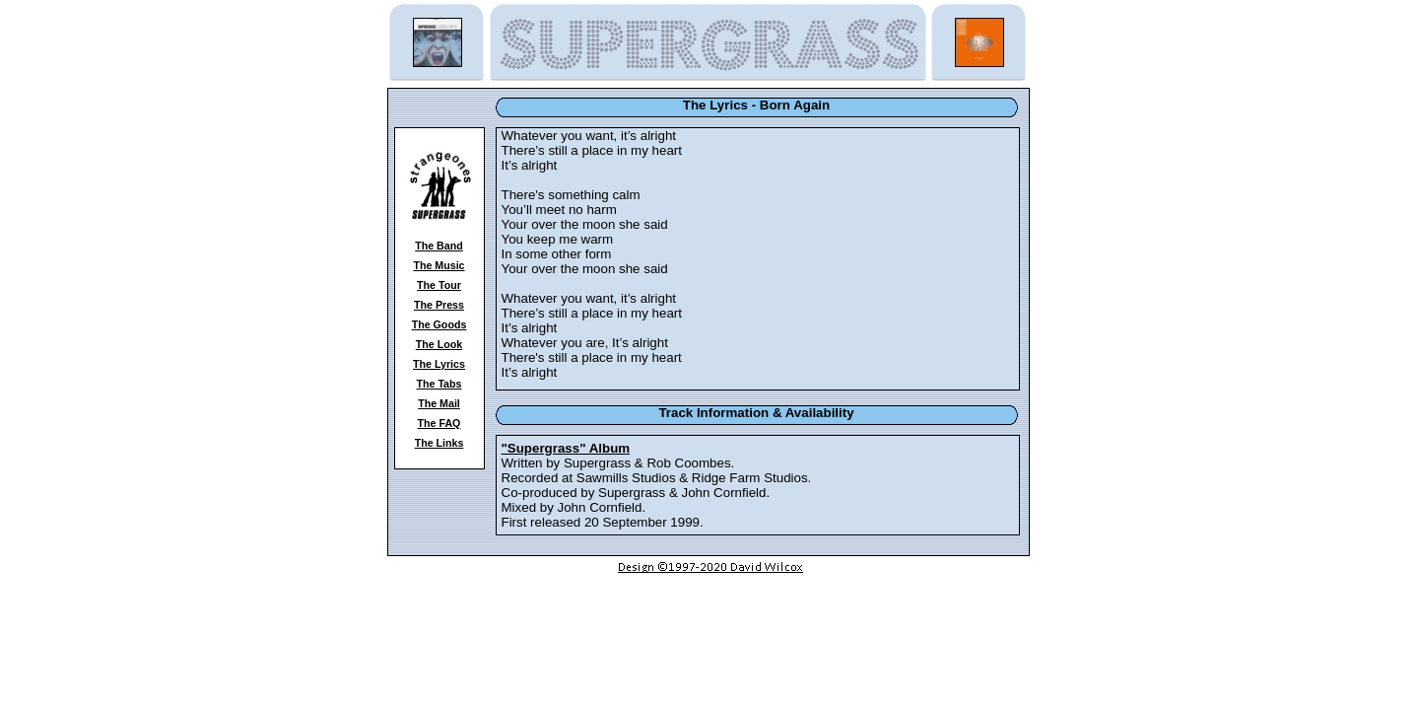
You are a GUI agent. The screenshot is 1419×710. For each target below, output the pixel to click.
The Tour (439, 285)
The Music (438, 265)
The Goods (439, 324)
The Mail (439, 403)
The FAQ (439, 423)
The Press (439, 305)
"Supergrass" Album (566, 448)
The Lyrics (439, 364)
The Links (439, 443)
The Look (439, 344)
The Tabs (439, 384)
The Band (439, 245)
